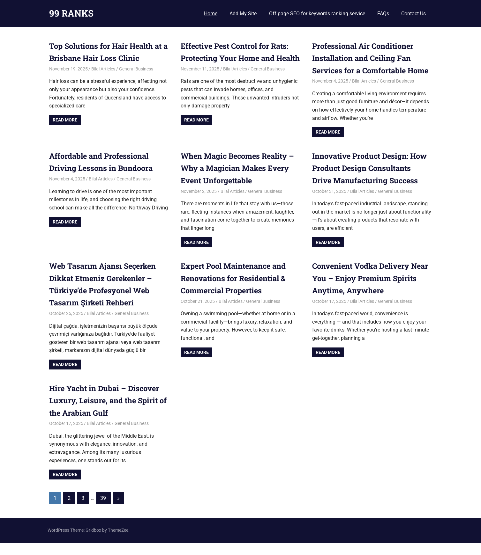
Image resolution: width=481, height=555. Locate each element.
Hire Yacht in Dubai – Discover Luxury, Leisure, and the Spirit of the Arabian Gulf (106, 412)
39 (103, 511)
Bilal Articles (103, 68)
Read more (65, 119)
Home (210, 14)
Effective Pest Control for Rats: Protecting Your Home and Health (237, 58)
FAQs (383, 14)
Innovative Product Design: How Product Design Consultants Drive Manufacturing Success (371, 180)
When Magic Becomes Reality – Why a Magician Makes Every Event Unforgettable (239, 180)
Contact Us (413, 14)
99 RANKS (71, 13)
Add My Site (243, 14)
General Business (136, 68)
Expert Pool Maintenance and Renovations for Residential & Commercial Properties (235, 290)
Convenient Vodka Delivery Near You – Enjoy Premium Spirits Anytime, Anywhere (362, 290)
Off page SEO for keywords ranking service (317, 14)
